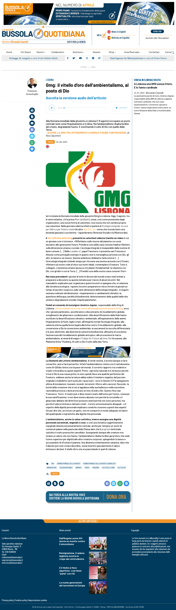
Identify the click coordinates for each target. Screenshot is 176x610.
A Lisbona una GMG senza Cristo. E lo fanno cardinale (154, 85)
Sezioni (40, 51)
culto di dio (122, 467)
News (118, 32)
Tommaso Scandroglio (32, 92)
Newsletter (157, 38)
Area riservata (131, 51)
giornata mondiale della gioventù (68, 463)
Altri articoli (88, 520)
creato (87, 467)
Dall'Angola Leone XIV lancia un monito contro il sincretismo (72, 540)
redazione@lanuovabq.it (12, 556)
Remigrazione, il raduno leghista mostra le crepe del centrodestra (72, 555)
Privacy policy (8, 599)
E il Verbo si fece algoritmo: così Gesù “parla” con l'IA (70, 570)
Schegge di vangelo (20, 57)
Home (9, 51)
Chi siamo (26, 51)
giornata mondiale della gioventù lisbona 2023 (99, 463)
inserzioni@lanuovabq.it (12, 562)
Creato (93, 67)
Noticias (120, 37)
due (89, 229)
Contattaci (154, 51)
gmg (52, 463)
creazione (95, 467)
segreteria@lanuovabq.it (12, 559)
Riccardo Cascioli (154, 92)
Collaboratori (57, 51)
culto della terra (108, 467)
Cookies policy (21, 599)
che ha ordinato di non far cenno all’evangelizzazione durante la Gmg (89, 308)
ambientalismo (51, 467)
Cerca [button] (169, 52)
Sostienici (78, 51)
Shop (111, 51)
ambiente (79, 467)
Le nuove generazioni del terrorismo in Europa (72, 584)
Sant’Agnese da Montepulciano (126, 57)
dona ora (157, 31)
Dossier (96, 51)
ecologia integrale (66, 467)
